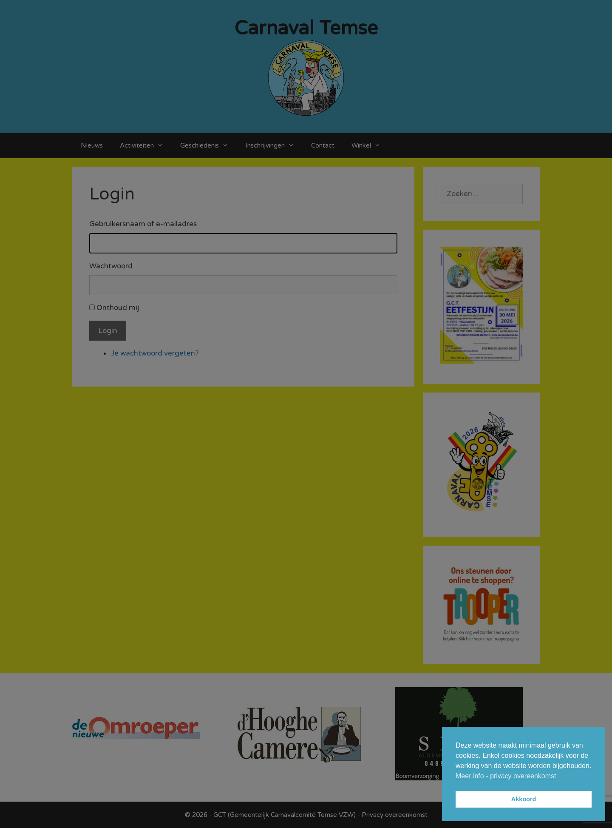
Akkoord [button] (523, 799)
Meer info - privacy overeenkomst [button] (506, 776)
